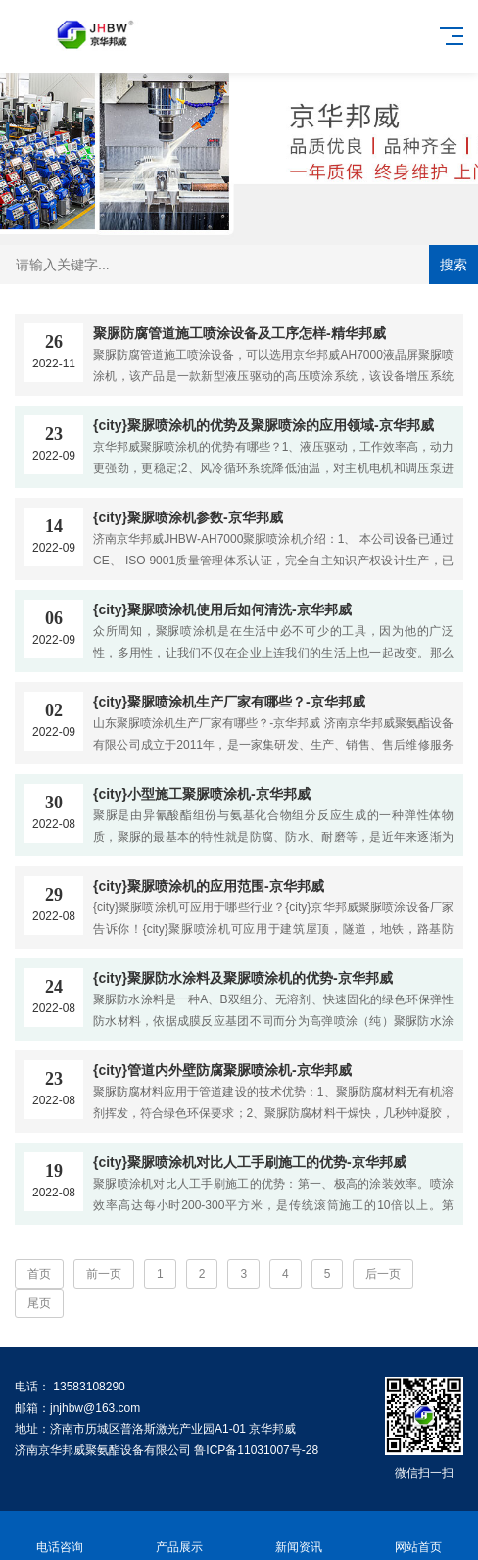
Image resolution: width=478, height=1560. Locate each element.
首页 (39, 1274)
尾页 (39, 1303)
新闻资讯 (298, 1536)
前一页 (103, 1274)
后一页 (383, 1274)
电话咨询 (60, 1536)
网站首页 (418, 1536)
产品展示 (179, 1536)
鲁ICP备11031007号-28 (256, 1450)
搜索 (453, 264)
